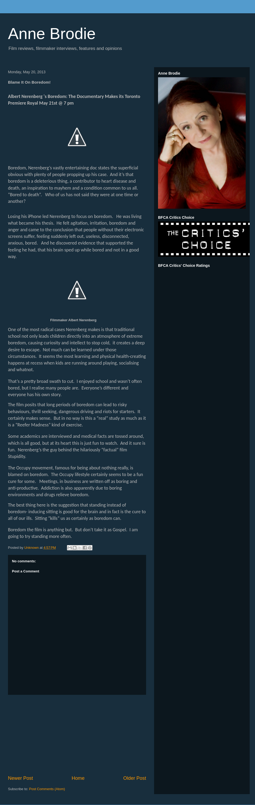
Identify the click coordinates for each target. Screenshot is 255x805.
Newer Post (20, 778)
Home (78, 778)
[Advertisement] (77, 735)
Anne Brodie (52, 33)
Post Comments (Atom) (47, 789)
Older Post (134, 778)
